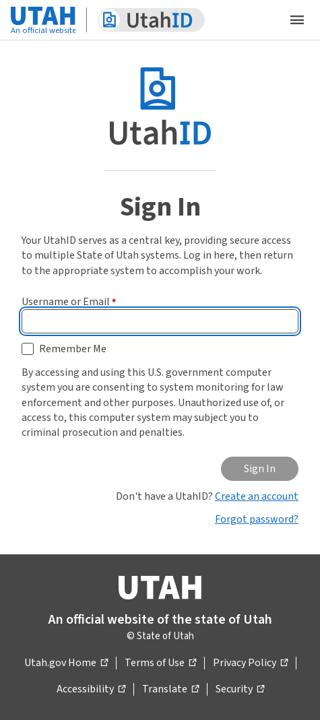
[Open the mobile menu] (297, 20)
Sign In (260, 468)
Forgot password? (256, 519)
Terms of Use (160, 663)
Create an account (256, 496)
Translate (170, 689)
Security (240, 689)
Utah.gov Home (66, 663)
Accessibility (91, 689)
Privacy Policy (250, 663)
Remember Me (72, 348)
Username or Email (69, 301)
